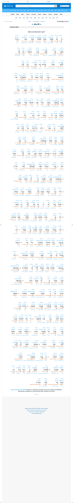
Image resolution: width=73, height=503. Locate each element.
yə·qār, (22, 151)
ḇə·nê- (27, 126)
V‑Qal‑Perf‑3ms (17, 55)
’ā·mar (54, 202)
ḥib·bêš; (40, 164)
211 (40, 226)
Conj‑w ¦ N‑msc (60, 119)
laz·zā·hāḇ (31, 37)
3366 (22, 149)
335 (36, 175)
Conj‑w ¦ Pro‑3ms (55, 322)
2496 (44, 137)
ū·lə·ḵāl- (53, 62)
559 (54, 200)
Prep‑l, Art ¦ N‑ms (50, 42)
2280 (40, 162)
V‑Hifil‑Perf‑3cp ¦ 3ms (33, 131)
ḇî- (43, 202)
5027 (61, 327)
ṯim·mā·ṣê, (28, 189)
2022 (54, 149)
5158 (41, 73)
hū (40, 62)
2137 (48, 238)
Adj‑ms (30, 233)
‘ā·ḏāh (61, 138)
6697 (47, 149)
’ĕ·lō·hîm (24, 304)
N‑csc (54, 131)
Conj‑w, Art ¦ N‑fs (58, 182)
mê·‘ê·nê (61, 291)
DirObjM (43, 322)
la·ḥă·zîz (61, 355)
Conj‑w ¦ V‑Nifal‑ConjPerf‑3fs (16, 284)
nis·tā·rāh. (24, 291)
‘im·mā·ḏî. (16, 202)
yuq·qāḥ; (54, 49)
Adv (57, 42)
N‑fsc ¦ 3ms (24, 144)
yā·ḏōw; (24, 138)
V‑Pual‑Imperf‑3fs (53, 233)
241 (49, 302)
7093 (22, 48)
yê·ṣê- (18, 88)
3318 (17, 86)
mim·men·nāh (24, 88)
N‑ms (45, 42)
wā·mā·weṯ (60, 304)
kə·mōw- (41, 100)
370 (50, 175)
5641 (25, 289)
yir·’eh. (36, 329)
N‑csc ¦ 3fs (61, 322)
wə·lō (16, 113)
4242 (14, 213)
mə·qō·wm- (30, 100)
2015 (19, 137)
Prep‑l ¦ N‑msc (60, 360)
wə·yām (33, 202)
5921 (55, 137)
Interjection (28, 373)
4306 (26, 340)
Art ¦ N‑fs (15, 322)
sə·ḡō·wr (45, 215)
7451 (45, 378)
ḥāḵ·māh (32, 253)
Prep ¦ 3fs (25, 93)
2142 (50, 251)
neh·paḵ (48, 100)
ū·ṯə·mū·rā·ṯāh (39, 240)
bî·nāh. (20, 177)
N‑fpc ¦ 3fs (19, 106)
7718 (35, 226)
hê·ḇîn (19, 304)
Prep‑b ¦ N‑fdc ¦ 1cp (47, 309)
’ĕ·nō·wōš (47, 189)
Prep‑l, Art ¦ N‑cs (19, 335)
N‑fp (19, 246)
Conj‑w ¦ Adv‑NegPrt (14, 119)
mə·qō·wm (25, 177)
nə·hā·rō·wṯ (45, 164)
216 (15, 162)
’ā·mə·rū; (55, 304)
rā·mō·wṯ (18, 240)
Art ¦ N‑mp (44, 335)
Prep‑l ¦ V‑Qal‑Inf (26, 335)
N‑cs (38, 106)
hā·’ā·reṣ (15, 316)
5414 (54, 213)
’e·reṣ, (31, 88)
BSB (7, 21)
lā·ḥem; (61, 100)
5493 (56, 378)
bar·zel (16, 37)
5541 (54, 226)
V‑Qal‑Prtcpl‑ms (34, 68)
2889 (36, 264)
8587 (32, 162)
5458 (45, 213)
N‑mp (55, 157)
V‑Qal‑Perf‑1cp (40, 309)
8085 (41, 302)
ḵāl (55, 291)
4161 (44, 35)
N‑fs (31, 55)
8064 (33, 289)
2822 (61, 60)
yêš (57, 37)
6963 (55, 353)
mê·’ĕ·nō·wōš (47, 88)
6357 (52, 264)
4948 (13, 327)
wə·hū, (57, 316)
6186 (61, 238)
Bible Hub (36, 394)
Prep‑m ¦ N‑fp (25, 258)
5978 (16, 200)
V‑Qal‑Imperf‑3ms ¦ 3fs (59, 246)
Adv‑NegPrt (38, 119)
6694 (37, 48)
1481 (30, 73)
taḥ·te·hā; (40, 215)
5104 (46, 162)
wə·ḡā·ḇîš (61, 253)
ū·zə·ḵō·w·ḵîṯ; (47, 240)
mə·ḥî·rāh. (13, 215)
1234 (35, 149)
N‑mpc (28, 131)
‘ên (54, 126)
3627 (31, 238)
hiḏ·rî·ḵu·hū (34, 126)
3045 (32, 111)
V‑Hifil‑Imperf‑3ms (60, 335)
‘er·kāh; (42, 189)
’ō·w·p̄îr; (40, 227)
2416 (49, 289)
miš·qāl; (13, 329)
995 (19, 302)
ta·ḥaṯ (54, 329)
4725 (39, 35)
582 (48, 86)
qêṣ (23, 49)
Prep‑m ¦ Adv (50, 182)
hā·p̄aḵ (19, 138)
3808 (37, 111)
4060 (44, 340)
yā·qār (29, 227)
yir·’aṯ (24, 367)
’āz (46, 355)
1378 (61, 251)
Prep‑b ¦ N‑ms (34, 233)
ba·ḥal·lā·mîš (43, 138)
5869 (53, 124)
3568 (47, 264)
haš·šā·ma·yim (31, 291)
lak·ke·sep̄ (50, 37)
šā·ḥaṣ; (22, 126)
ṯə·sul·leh (54, 227)
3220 (33, 200)
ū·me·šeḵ (41, 253)
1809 (57, 86)
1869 (35, 124)
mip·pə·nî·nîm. (24, 253)
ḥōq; (20, 342)
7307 (19, 327)
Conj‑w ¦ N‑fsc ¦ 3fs (39, 246)
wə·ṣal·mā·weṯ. (59, 75)
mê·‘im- (36, 75)
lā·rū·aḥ (20, 329)
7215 (18, 238)
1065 (54, 162)
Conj (61, 42)
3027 (24, 137)
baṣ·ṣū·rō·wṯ (46, 151)
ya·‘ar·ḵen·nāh (60, 240)
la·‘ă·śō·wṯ (26, 329)
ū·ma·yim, (61, 342)
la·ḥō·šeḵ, (61, 62)
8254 (26, 213)
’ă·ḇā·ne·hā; (18, 100)
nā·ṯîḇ (44, 113)
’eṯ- (44, 317)
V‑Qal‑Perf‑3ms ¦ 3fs (39, 360)
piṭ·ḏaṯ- (52, 266)
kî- (30, 316)
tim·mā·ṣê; (43, 177)
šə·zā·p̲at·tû (60, 126)
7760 (18, 48)
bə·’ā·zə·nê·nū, (47, 304)
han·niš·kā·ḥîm (22, 75)
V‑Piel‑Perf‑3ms (34, 157)
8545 (41, 238)
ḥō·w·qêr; (35, 62)
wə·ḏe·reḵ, (15, 342)
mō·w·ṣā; (44, 37)
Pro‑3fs (37, 208)
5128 (40, 86)
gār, (32, 75)
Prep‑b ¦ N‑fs (22, 195)
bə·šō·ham (34, 227)
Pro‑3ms (39, 68)
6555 (47, 73)
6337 (26, 238)
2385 (61, 353)
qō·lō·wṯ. (55, 355)
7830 (22, 124)
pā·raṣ (47, 75)
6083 (61, 48)
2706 (19, 340)
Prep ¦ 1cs (17, 208)
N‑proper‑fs (40, 233)
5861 (24, 111)
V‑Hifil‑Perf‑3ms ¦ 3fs (18, 360)
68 (45, 48)
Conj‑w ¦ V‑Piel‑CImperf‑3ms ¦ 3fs (29, 360)
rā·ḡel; (61, 88)
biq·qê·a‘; (34, 151)
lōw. (52, 113)
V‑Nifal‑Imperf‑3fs (43, 182)
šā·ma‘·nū (40, 304)
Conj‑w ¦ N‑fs (45, 55)
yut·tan (54, 215)
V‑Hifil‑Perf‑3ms (18, 309)
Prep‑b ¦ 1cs (42, 208)
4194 (61, 302)
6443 (26, 251)
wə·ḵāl (28, 151)
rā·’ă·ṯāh (14, 151)
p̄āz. (27, 240)
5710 (61, 137)
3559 (20, 353)
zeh (31, 177)
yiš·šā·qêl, (26, 215)
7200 (14, 149)
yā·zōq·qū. (24, 37)
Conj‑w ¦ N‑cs (15, 347)
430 (24, 302)
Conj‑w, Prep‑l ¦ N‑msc (51, 68)
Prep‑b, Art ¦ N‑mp (46, 157)
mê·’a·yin (50, 177)
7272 (61, 86)
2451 (59, 175)
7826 (50, 137)
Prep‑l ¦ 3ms (51, 119)
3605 (53, 60)
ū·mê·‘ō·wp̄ (41, 291)
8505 (53, 340)
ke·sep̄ (18, 215)
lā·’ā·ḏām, (34, 367)
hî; (38, 202)
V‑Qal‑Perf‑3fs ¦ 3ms (59, 131)
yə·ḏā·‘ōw (32, 113)
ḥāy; (50, 291)
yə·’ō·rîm (40, 151)
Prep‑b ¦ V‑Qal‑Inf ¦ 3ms (34, 347)
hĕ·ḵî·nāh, (20, 355)
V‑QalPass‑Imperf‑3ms (52, 55)
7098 (21, 315)
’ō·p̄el (23, 62)
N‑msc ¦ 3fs (42, 195)
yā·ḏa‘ (54, 189)
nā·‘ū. (40, 88)
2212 (25, 35)
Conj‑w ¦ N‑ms (38, 42)
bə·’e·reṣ (22, 189)
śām (19, 49)
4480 (15, 73)
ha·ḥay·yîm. (15, 189)
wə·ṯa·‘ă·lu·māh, (31, 164)
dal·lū (57, 88)
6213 (26, 327)
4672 (44, 175)
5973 (36, 73)
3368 (29, 226)
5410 (43, 111)
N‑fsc (28, 68)
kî (61, 37)
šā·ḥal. (50, 138)
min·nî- (15, 75)
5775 (42, 289)
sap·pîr (25, 100)
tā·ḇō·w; (55, 278)
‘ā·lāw (55, 138)
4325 (61, 340)
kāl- (49, 329)
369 (20, 200)
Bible (5, 21)
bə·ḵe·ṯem (46, 227)
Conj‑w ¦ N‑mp (60, 347)
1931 (39, 60)
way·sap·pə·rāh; (31, 355)
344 (49, 124)
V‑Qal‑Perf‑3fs (13, 157)
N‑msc (32, 106)
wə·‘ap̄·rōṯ (61, 113)
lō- (39, 113)
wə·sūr (56, 380)
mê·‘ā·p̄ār (61, 49)
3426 (56, 35)
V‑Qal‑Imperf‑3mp (24, 42)
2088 (30, 175)
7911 (24, 73)
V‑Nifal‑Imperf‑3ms (25, 220)
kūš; (48, 266)
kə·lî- (32, 240)
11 (15, 289)
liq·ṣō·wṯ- (21, 316)
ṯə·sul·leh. (25, 266)
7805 (61, 124)
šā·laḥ (33, 138)
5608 (33, 353)
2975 (40, 149)
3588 (60, 35)
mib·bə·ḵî (54, 164)
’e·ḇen (27, 62)
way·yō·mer (45, 367)
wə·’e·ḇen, (44, 49)
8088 (33, 302)
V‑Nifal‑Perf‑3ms (47, 106)
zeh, (41, 278)
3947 (54, 48)
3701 (51, 35)
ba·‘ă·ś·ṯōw (35, 342)
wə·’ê (37, 177)
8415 (59, 200)
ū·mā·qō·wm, (38, 37)
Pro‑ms (30, 182)
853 (43, 315)
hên (29, 367)
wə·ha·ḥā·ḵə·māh (57, 177)
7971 (33, 137)
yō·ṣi (24, 164)
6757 (61, 73)
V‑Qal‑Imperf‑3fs (54, 284)
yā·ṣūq (37, 49)
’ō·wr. (16, 164)
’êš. (37, 100)
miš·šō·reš (60, 151)
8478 (40, 213)
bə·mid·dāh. (43, 342)
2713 (35, 60)
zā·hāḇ (55, 113)
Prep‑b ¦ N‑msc (46, 233)
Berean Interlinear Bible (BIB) (18, 389)
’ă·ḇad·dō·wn (14, 291)
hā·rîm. (54, 151)
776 (30, 86)
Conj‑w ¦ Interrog (36, 182)
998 (19, 175)
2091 (32, 35)
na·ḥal (41, 75)
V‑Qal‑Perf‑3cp (56, 93)
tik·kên (53, 342)
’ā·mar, (27, 202)
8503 (44, 60)
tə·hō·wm (59, 202)
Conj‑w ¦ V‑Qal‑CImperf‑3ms (43, 373)
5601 (24, 226)
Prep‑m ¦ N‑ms (60, 55)
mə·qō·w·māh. (37, 316)
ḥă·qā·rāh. (55, 367)
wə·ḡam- (61, 367)
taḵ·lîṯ (44, 62)
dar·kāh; (61, 316)
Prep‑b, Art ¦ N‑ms (43, 144)
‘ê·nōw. (61, 164)
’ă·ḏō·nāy (18, 367)
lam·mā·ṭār (26, 342)
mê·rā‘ (45, 380)
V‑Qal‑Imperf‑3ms (36, 55)
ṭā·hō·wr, (36, 266)
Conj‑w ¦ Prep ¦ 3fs (55, 106)
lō (48, 202)
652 (22, 60)
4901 (41, 251)
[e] (61, 35)
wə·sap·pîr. (23, 227)
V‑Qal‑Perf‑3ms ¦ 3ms (31, 119)
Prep (42, 106)
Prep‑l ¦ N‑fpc (21, 322)
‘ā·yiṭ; (24, 113)
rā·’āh (41, 355)
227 (44, 353)
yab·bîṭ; (61, 329)
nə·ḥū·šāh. (29, 49)
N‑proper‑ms (18, 373)
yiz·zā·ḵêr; (49, 253)
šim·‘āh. (33, 304)
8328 (61, 149)
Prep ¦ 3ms (55, 144)
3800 (47, 226)
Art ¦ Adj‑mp (16, 195)
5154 (30, 48)
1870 (61, 315)
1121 (27, 124)
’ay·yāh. (49, 126)
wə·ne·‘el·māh (18, 278)
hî (14, 367)
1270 (16, 35)
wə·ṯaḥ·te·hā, (56, 100)
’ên (21, 202)
